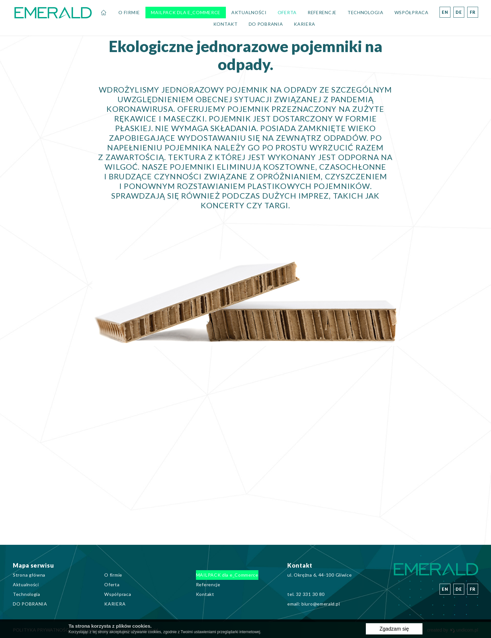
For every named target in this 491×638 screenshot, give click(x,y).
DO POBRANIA (266, 24)
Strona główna (103, 12)
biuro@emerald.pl (320, 604)
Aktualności (249, 12)
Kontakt (225, 24)
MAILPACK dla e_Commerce (185, 12)
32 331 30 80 (310, 594)
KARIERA (304, 24)
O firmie (129, 12)
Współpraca (411, 12)
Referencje (322, 12)
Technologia (365, 12)
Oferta (287, 12)
